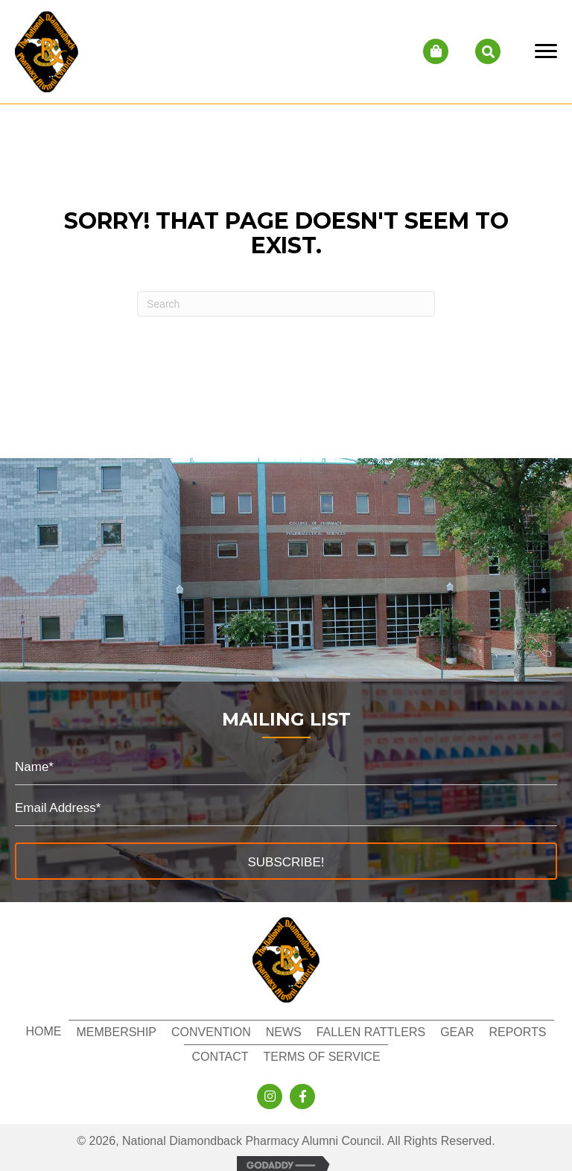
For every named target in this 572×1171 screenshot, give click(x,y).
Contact (219, 1056)
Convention (211, 1032)
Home (43, 1031)
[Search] (286, 304)
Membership (116, 1032)
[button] (286, 861)
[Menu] (546, 51)
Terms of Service (322, 1056)
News (284, 1032)
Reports (517, 1032)
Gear (457, 1032)
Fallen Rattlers (371, 1032)
